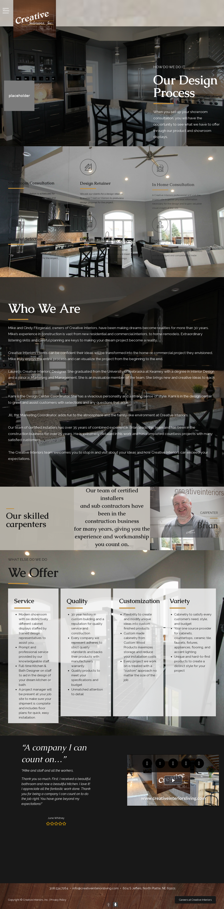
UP (108, 904)
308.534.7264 (58, 888)
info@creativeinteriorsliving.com (95, 888)
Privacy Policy (58, 899)
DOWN (115, 904)
